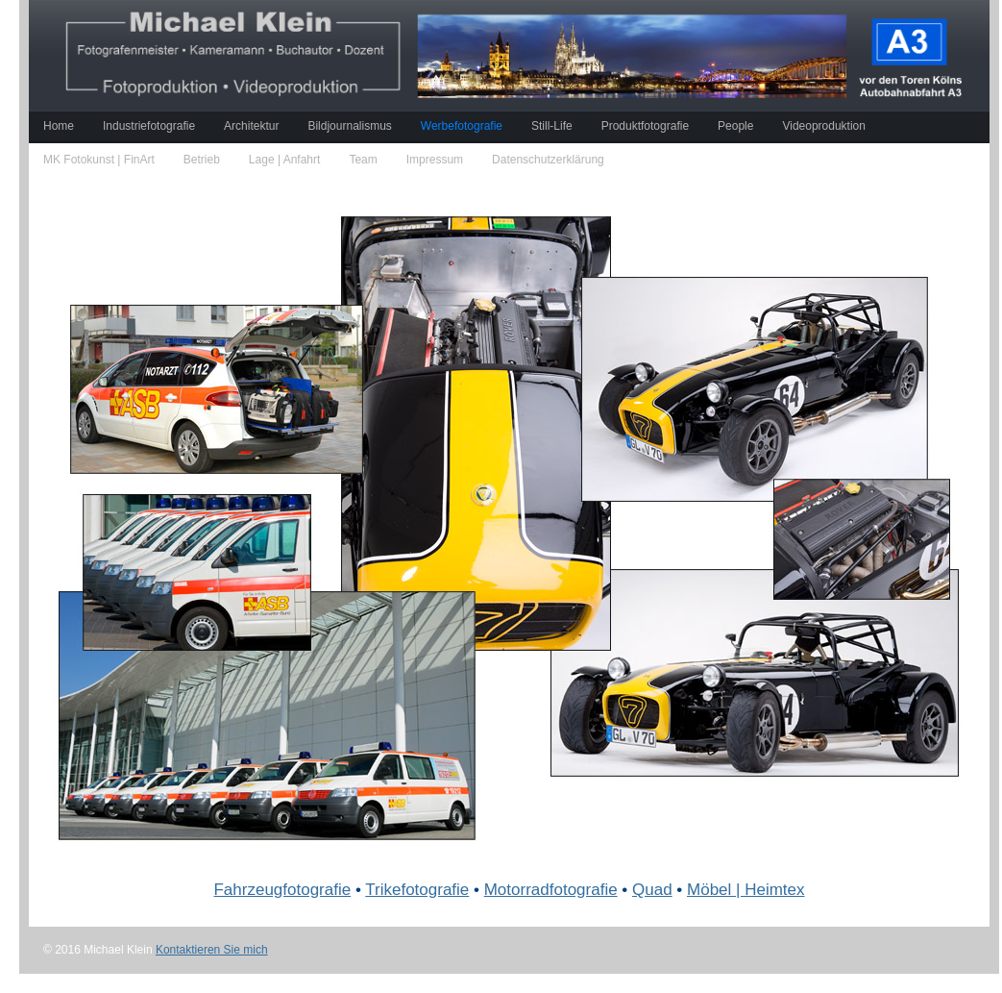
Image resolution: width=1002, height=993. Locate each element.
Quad (652, 890)
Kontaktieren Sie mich (212, 949)
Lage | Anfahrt (285, 159)
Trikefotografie (417, 890)
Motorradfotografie (551, 890)
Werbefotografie (461, 126)
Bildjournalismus (349, 126)
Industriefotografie (149, 126)
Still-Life (552, 126)
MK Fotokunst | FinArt (99, 159)
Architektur (251, 126)
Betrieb (201, 159)
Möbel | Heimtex (746, 890)
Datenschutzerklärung (548, 159)
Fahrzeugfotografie (282, 890)
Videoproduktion (824, 126)
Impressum (434, 159)
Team (363, 159)
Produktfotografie (645, 126)
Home (58, 126)
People (735, 126)
